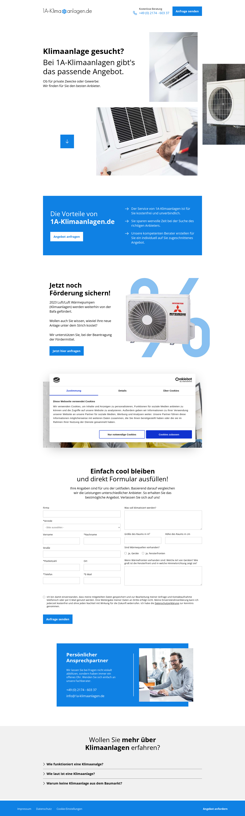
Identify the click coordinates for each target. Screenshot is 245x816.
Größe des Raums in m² (137, 534)
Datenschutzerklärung (167, 603)
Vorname (48, 534)
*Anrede (47, 520)
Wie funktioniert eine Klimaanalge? (75, 764)
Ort (85, 561)
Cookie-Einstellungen (69, 809)
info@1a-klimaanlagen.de (85, 696)
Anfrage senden (187, 11)
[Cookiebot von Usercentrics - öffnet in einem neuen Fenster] (178, 379)
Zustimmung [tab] (74, 390)
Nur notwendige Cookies (122, 434)
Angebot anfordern (215, 809)
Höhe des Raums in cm (177, 534)
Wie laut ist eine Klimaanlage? (71, 774)
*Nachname (90, 534)
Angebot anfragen (67, 237)
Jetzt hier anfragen (66, 351)
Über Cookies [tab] (171, 390)
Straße (46, 547)
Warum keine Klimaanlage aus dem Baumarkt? (84, 783)
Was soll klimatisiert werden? (140, 507)
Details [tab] (122, 390)
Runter (67, 141)
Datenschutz (44, 809)
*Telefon (47, 574)
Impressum (24, 809)
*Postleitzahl (50, 561)
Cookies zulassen (169, 434)
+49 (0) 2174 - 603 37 (151, 13)
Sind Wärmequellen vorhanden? (141, 547)
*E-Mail (88, 574)
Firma (46, 507)
